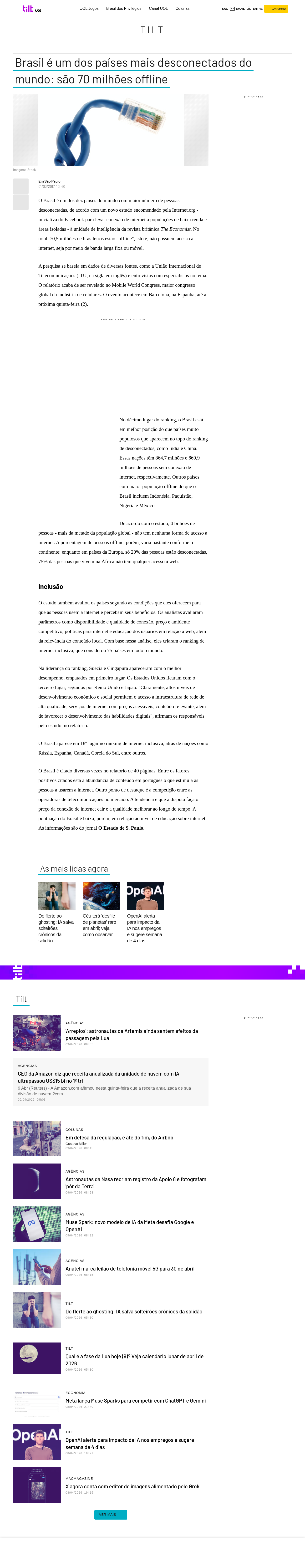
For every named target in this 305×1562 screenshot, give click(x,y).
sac (225, 8)
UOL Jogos (89, 8)
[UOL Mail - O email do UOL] (237, 9)
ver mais (111, 1515)
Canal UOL (158, 8)
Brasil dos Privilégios (124, 8)
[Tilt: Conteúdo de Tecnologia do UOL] (28, 8)
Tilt (152, 29)
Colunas (182, 8)
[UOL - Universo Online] (38, 10)
